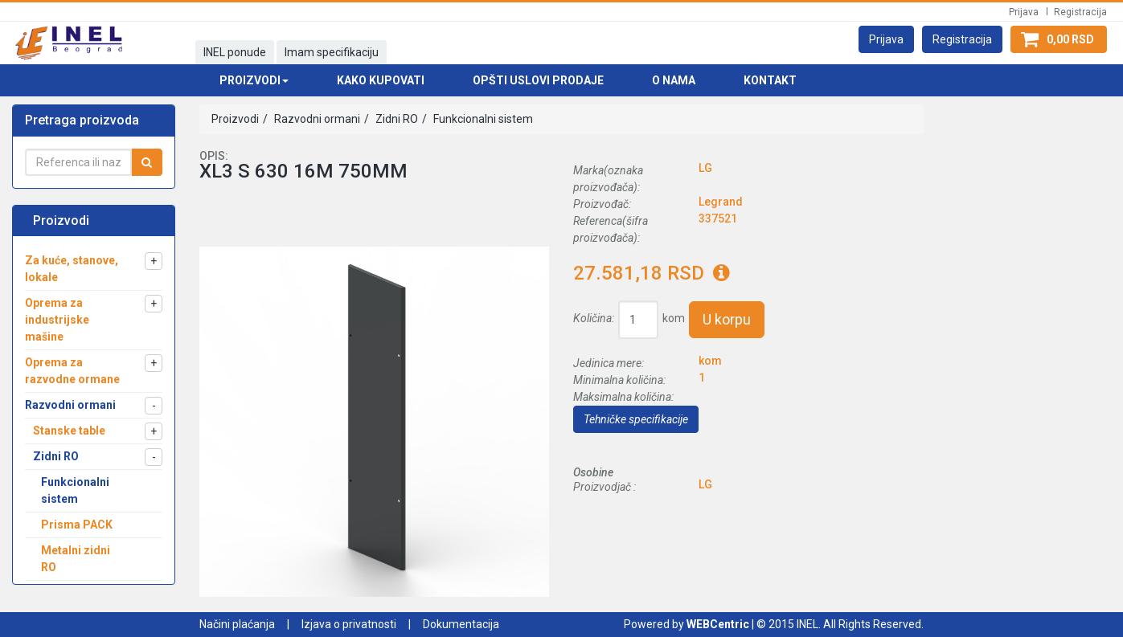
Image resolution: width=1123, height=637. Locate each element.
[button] (886, 39)
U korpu (727, 319)
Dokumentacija (461, 624)
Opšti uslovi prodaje (538, 80)
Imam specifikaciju (332, 52)
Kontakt (770, 80)
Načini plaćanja (237, 624)
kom (673, 318)
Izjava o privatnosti (348, 624)
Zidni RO (395, 118)
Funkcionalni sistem (482, 118)
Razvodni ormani (316, 118)
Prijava (1024, 12)
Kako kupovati (380, 80)
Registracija (1080, 12)
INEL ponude (234, 52)
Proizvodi (235, 118)
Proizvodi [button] (254, 80)
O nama (673, 80)
